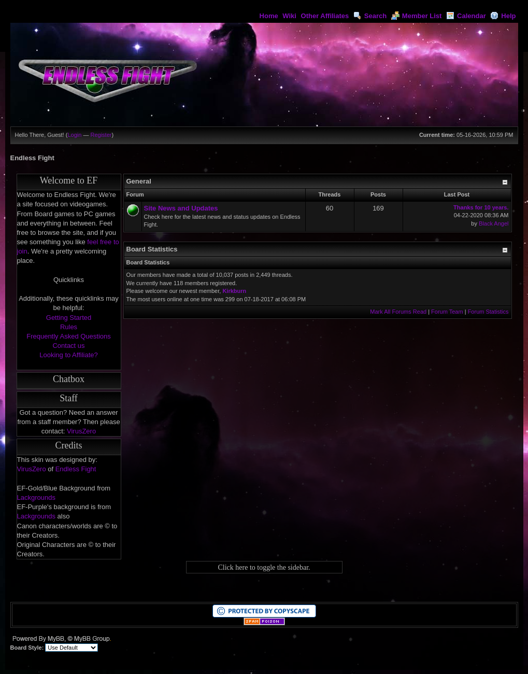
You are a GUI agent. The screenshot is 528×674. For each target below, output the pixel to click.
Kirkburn (234, 291)
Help (503, 16)
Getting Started (68, 317)
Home (269, 16)
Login (74, 135)
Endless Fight (75, 469)
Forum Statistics (488, 311)
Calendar (466, 16)
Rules (68, 327)
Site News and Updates (181, 208)
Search (370, 16)
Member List (416, 16)
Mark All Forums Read (398, 311)
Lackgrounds (36, 497)
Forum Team (447, 311)
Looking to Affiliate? (68, 355)
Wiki (289, 16)
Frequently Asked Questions (68, 336)
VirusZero (81, 431)
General (138, 181)
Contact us (68, 345)
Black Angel (493, 223)
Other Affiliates (325, 16)
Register (100, 135)
